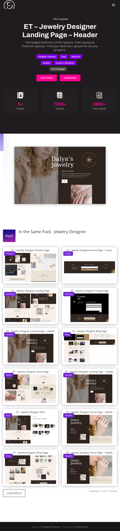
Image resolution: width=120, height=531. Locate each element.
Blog (67, 334)
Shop (8, 455)
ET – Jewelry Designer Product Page (30, 250)
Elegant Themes (47, 56)
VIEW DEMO (46, 77)
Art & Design (58, 69)
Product (10, 253)
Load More (14, 493)
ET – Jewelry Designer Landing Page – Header (30, 331)
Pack (8, 415)
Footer (68, 253)
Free (63, 56)
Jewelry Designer (65, 62)
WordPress (82, 526)
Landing (10, 294)
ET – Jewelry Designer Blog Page (89, 331)
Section (76, 56)
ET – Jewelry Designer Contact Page (89, 290)
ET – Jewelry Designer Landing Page (31, 290)
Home (9, 374)
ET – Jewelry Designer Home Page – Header (89, 412)
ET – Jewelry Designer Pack (30, 412)
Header (46, 62)
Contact (69, 294)
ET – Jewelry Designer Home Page (30, 371)
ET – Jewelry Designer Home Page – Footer (89, 250)
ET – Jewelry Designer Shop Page (30, 452)
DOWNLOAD (70, 77)
